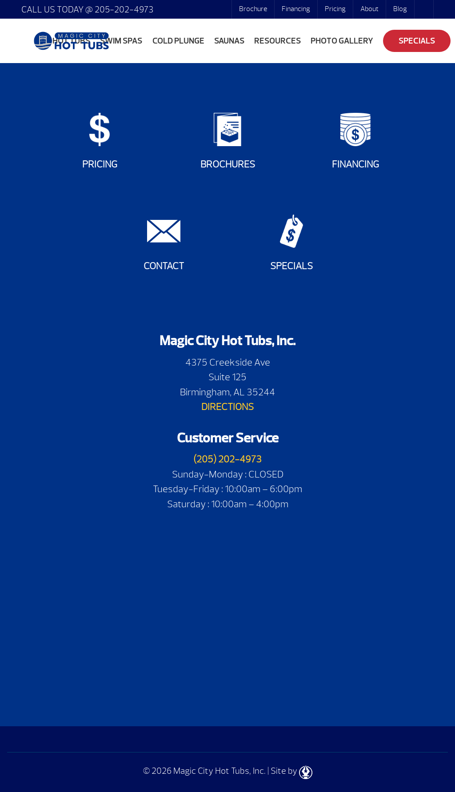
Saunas (229, 41)
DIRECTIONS (227, 406)
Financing (296, 8)
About (369, 8)
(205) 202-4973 (227, 459)
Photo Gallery (342, 41)
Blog (400, 8)
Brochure (253, 8)
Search (425, 9)
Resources (277, 41)
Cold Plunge (178, 41)
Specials (417, 41)
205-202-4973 (123, 9)
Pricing (335, 8)
